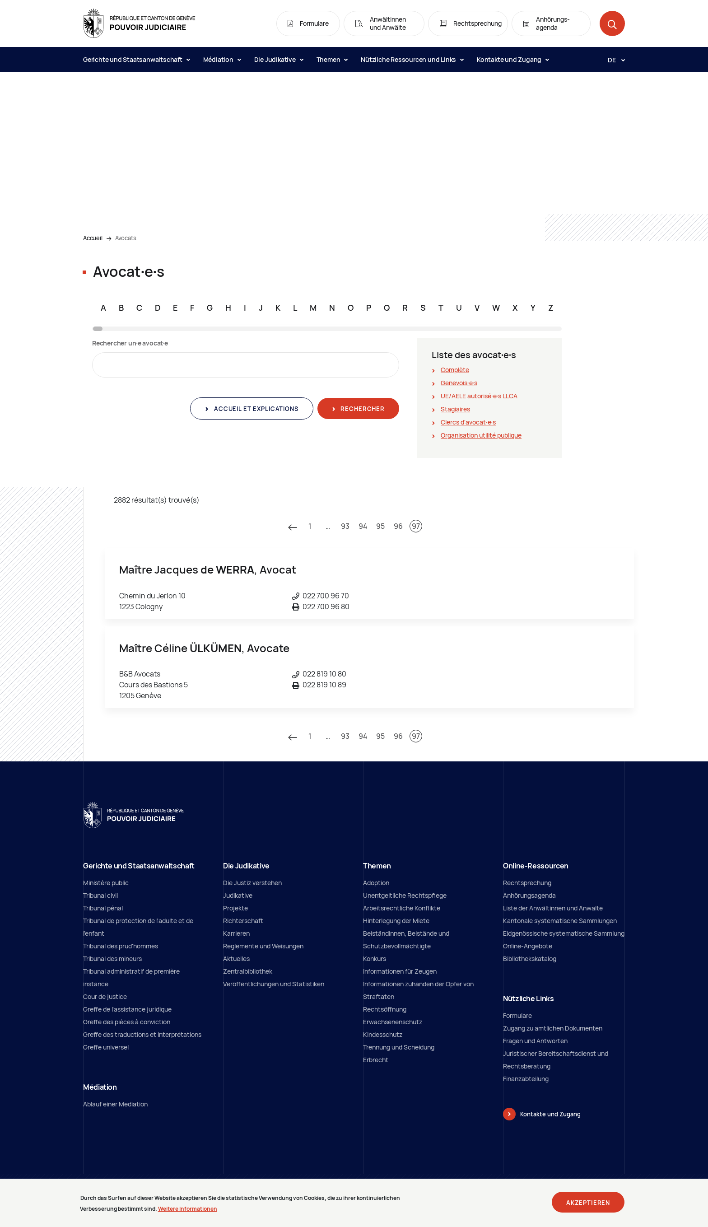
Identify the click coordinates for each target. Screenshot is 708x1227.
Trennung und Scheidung (398, 1047)
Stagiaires (455, 409)
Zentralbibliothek (247, 971)
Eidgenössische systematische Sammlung (563, 933)
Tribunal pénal (103, 908)
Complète (455, 369)
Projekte (235, 908)
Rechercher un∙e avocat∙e (130, 343)
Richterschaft (243, 920)
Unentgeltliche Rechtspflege (405, 895)
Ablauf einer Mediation (115, 1104)
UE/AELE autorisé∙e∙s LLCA (479, 396)
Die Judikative (278, 59)
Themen (332, 59)
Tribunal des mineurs (112, 958)
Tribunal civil (100, 895)
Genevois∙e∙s (459, 382)
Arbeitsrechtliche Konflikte (401, 908)
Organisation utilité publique (481, 435)
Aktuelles (236, 958)
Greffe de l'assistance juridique (127, 1009)
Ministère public (106, 882)
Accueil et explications (255, 409)
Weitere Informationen (187, 1212)
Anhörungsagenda (529, 895)
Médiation (222, 59)
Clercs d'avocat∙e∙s (468, 422)
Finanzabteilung (526, 1078)
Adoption (376, 882)
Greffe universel (106, 1047)
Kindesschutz (382, 1034)
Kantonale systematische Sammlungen (560, 920)
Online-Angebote (527, 946)
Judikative (237, 895)
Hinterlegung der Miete (396, 920)
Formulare (517, 1015)
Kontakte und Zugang (513, 59)
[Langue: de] (613, 59)
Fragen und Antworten (535, 1040)
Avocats (125, 238)
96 (398, 526)
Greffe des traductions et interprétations (142, 1034)
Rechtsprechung (527, 882)
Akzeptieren (588, 1205)
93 (345, 526)
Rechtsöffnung (384, 1009)
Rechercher (362, 409)
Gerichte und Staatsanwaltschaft (136, 59)
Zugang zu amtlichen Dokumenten (552, 1028)
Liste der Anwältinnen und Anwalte (553, 908)
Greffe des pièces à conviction (126, 1021)
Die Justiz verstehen (252, 882)
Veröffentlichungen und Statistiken (273, 984)
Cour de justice (105, 996)
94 (363, 526)
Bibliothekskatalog (529, 958)
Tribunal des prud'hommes (120, 946)
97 (416, 526)
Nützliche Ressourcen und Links (412, 59)
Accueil (92, 238)
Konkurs (374, 958)
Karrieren (236, 933)
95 (380, 526)
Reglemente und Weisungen (263, 946)
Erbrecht (375, 1059)
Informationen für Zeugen (400, 971)
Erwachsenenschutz (392, 1021)
